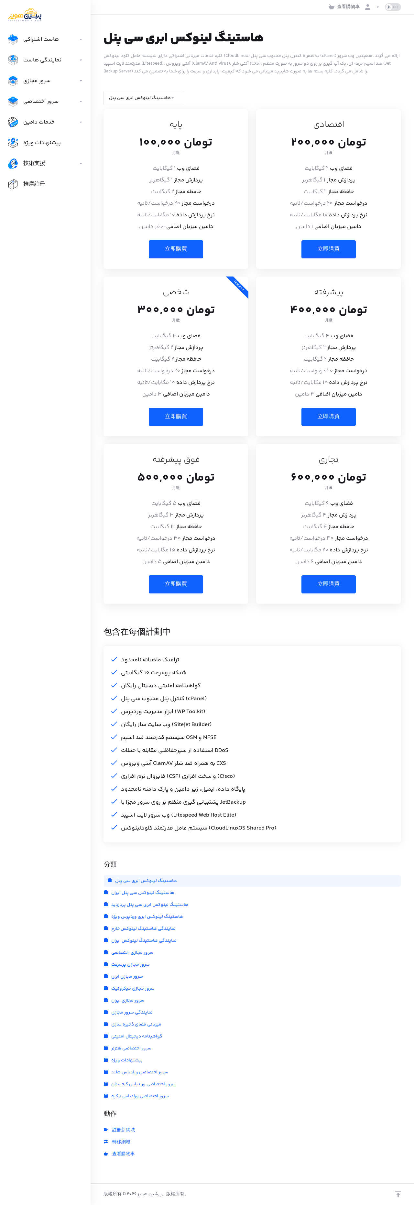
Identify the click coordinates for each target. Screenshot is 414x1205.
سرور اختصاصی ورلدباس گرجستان (140, 1084)
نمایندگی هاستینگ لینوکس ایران (140, 940)
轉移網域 (117, 1142)
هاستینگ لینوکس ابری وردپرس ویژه (143, 916)
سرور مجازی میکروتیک (129, 988)
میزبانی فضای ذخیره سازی (132, 1024)
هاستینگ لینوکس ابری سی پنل (142, 881)
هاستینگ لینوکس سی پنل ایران (139, 892)
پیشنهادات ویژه (123, 1060)
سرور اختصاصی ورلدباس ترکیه (136, 1096)
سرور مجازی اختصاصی (128, 952)
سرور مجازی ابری (123, 976)
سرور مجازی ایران (124, 1000)
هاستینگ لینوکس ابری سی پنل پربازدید (146, 904)
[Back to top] (398, 1194)
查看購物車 (119, 1154)
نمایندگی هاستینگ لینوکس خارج (140, 928)
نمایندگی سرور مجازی (128, 1012)
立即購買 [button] (176, 249)
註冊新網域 (119, 1130)
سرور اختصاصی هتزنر (127, 1048)
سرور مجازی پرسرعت (127, 964)
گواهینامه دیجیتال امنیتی (133, 1036)
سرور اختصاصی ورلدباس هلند (136, 1072)
